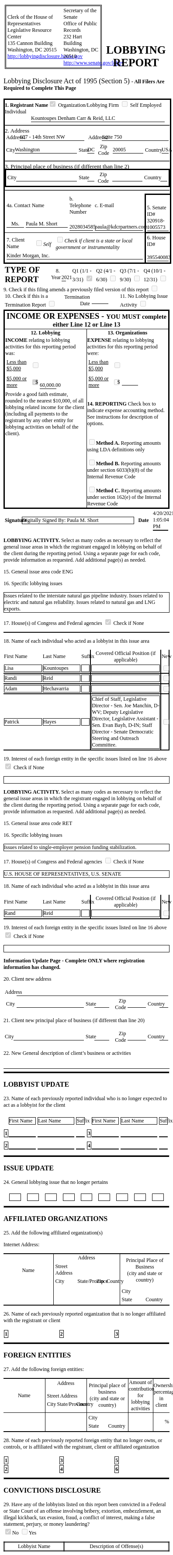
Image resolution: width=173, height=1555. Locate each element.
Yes (29, 1533)
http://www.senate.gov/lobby (93, 63)
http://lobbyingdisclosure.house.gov (45, 56)
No (12, 1533)
